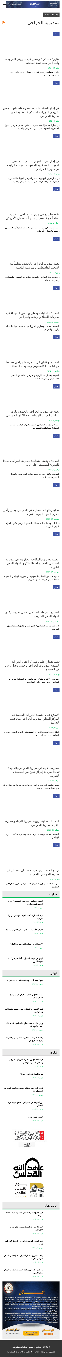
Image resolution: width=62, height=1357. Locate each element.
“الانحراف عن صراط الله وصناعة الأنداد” (26, 944)
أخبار (56, 34)
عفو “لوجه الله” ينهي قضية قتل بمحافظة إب (25, 980)
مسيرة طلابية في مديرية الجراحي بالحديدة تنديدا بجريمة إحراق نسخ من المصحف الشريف (34, 771)
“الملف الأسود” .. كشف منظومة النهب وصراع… (23, 930)
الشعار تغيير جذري (35, 1117)
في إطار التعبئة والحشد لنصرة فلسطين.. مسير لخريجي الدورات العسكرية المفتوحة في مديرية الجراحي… (31, 112)
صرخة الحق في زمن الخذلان (31, 1074)
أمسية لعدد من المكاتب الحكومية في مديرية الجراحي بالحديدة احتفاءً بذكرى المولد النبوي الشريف (33, 563)
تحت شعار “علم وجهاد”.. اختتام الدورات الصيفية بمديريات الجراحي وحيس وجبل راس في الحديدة (32, 665)
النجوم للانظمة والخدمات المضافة (23, 1351)
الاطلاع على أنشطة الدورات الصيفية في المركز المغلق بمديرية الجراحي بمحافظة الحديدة (35, 718)
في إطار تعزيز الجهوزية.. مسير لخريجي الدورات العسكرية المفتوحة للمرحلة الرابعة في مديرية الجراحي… (33, 165)
